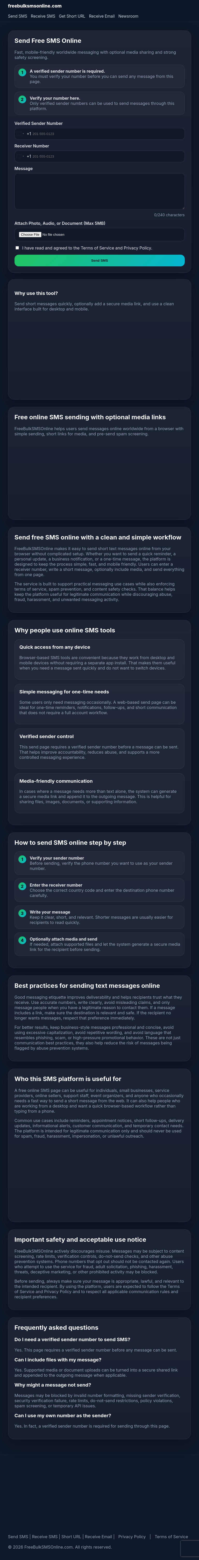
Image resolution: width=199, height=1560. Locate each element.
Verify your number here (54, 98)
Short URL (71, 1536)
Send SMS (17, 16)
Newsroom (128, 16)
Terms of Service (97, 248)
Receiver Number (32, 145)
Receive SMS (43, 16)
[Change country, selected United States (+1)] (23, 133)
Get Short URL (72, 16)
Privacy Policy (137, 248)
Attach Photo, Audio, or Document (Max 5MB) (60, 223)
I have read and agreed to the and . (87, 248)
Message (24, 168)
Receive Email (102, 16)
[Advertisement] (100, 356)
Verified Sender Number (39, 123)
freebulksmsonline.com (35, 6)
